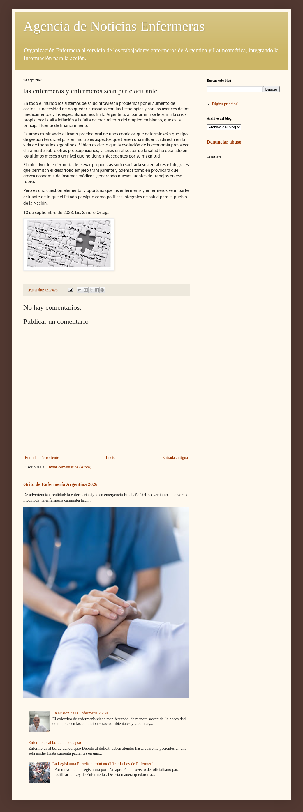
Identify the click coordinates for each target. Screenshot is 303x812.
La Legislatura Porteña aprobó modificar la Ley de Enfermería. (103, 764)
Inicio (110, 457)
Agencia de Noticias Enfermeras (114, 26)
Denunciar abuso (224, 142)
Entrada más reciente (42, 457)
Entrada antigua (175, 457)
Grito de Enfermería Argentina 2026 (60, 484)
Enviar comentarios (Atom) (68, 467)
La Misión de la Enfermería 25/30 (80, 713)
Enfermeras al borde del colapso (55, 742)
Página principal (225, 104)
